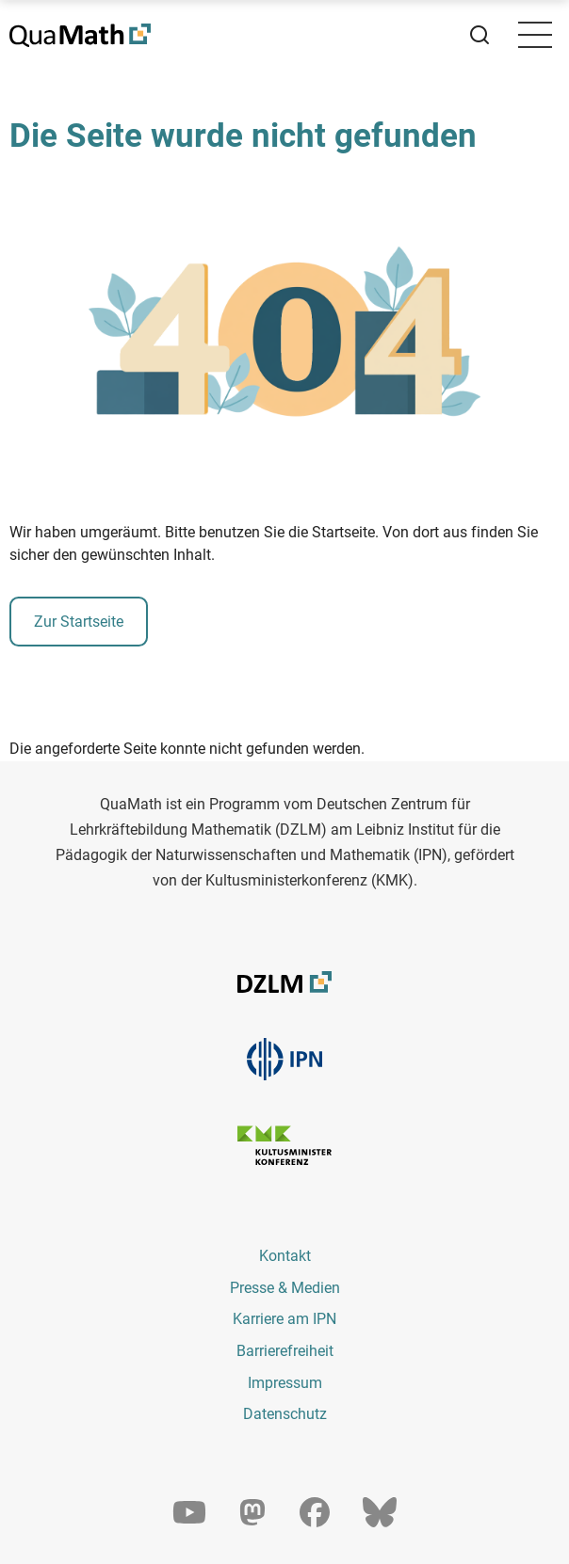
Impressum (285, 1383)
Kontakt (285, 1256)
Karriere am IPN (284, 1319)
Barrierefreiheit (284, 1351)
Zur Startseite (78, 621)
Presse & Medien (285, 1288)
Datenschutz (285, 1414)
